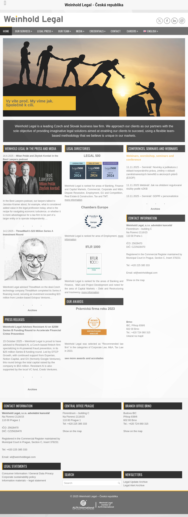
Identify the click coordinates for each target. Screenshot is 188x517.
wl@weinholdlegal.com (145, 272)
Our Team (65, 30)
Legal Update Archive (135, 481)
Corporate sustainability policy (19, 476)
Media (81, 30)
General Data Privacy (41, 473)
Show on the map (135, 280)
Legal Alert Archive (134, 485)
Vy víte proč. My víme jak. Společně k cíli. (29, 103)
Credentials (98, 30)
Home (6, 31)
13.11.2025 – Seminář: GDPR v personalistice (152, 196)
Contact (116, 31)
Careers (133, 30)
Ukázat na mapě (135, 336)
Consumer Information (14, 473)
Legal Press (46, 30)
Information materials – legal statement (24, 480)
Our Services (24, 30)
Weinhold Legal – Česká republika (98, 496)
